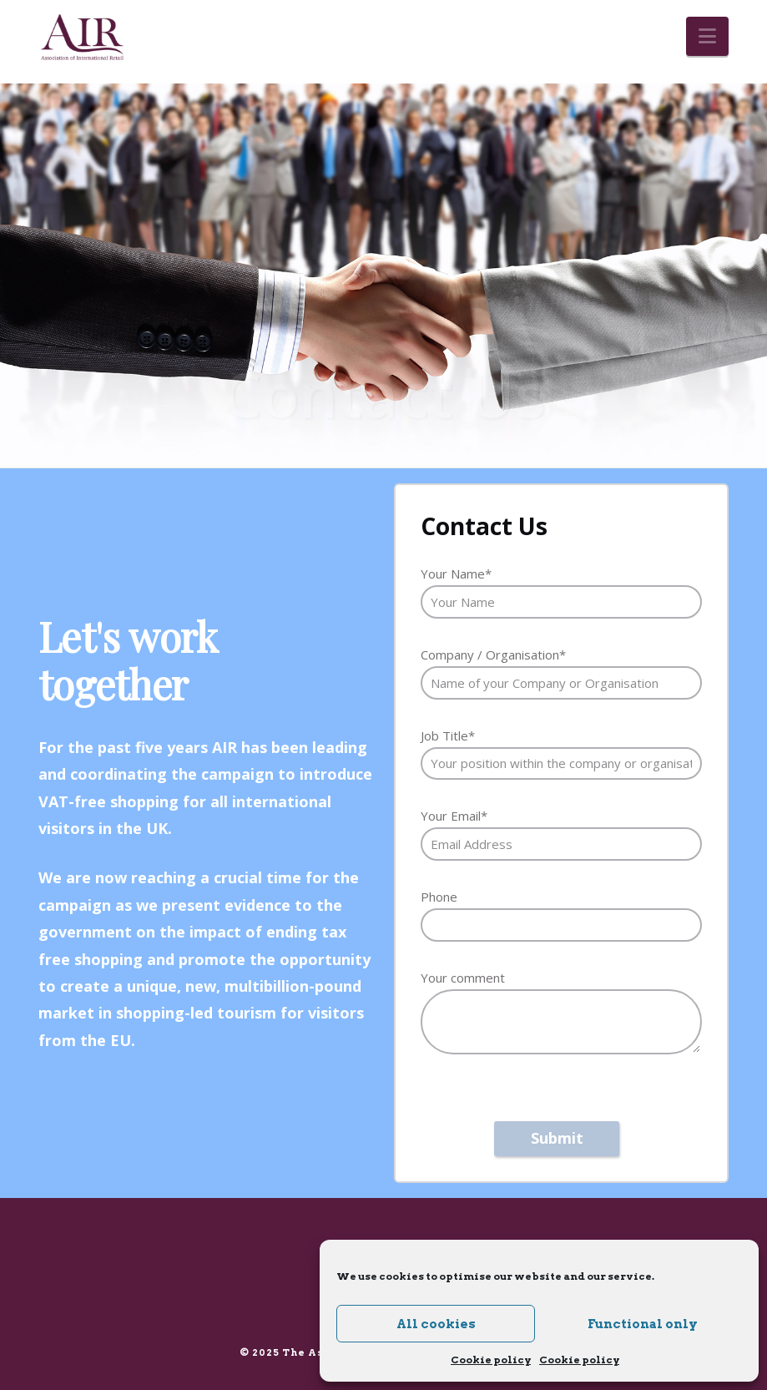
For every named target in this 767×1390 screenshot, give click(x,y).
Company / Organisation (493, 654)
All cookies (436, 1324)
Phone (439, 896)
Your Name (456, 573)
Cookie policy (491, 1359)
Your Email (454, 815)
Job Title (448, 735)
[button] (707, 36)
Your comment (463, 977)
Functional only (643, 1324)
